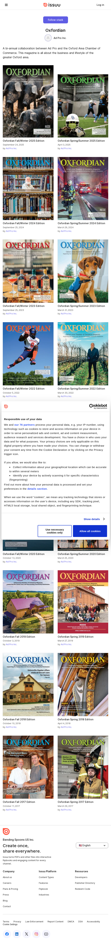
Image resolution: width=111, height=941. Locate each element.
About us (7, 877)
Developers (81, 877)
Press (6, 894)
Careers (7, 883)
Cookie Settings (10, 924)
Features (43, 883)
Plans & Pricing (10, 889)
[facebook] (7, 934)
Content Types (46, 877)
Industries (44, 894)
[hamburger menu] (6, 4)
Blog (5, 900)
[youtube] (46, 934)
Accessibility (93, 921)
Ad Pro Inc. (55, 37)
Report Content (55, 921)
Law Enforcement (34, 921)
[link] (100, 4)
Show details (92, 519)
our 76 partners (24, 424)
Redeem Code (82, 889)
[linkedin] (17, 934)
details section (37, 488)
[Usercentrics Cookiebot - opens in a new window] (91, 406)
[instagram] (36, 934)
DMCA (71, 921)
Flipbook (43, 889)
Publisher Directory (85, 883)
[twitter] (26, 934)
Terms (6, 921)
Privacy (17, 921)
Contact (7, 906)
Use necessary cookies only (54, 531)
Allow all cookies (90, 531)
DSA (80, 921)
